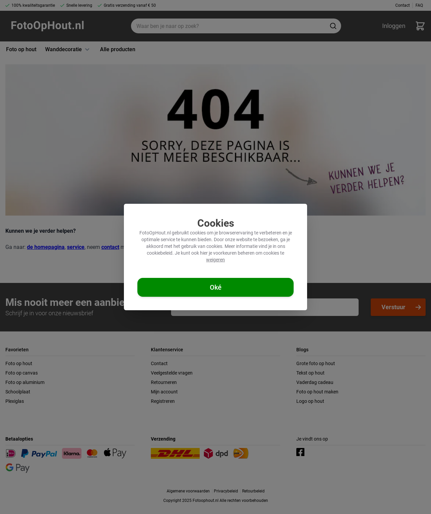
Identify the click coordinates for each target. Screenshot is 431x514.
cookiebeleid (159, 253)
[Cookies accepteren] (215, 287)
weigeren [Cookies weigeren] (215, 259)
